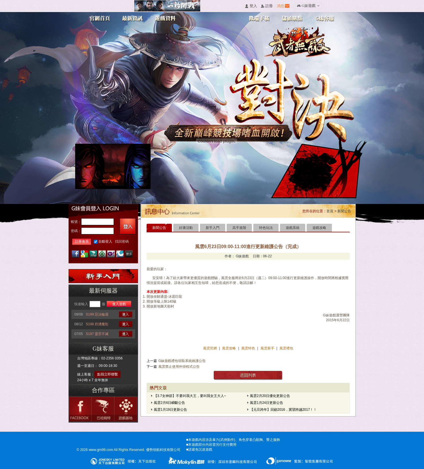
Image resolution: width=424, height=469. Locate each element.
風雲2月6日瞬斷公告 (169, 403)
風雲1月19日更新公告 (170, 410)
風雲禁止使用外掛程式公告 (179, 367)
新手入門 (212, 228)
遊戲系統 (292, 228)
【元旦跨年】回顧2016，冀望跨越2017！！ (283, 410)
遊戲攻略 (319, 228)
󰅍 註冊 (267, 6)
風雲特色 (248, 348)
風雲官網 (210, 348)
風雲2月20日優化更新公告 (270, 396)
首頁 (329, 211)
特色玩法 (266, 228)
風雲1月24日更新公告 (266, 403)
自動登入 (105, 242)
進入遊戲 (119, 304)
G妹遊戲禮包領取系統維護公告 (182, 361)
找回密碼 (122, 242)
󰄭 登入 (251, 6)
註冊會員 (82, 242)
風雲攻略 (229, 348)
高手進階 (239, 228)
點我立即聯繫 (107, 374)
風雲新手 (267, 348)
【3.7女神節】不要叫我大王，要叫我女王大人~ (190, 396)
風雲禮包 (286, 348)
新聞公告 (344, 211)
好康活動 (186, 228)
